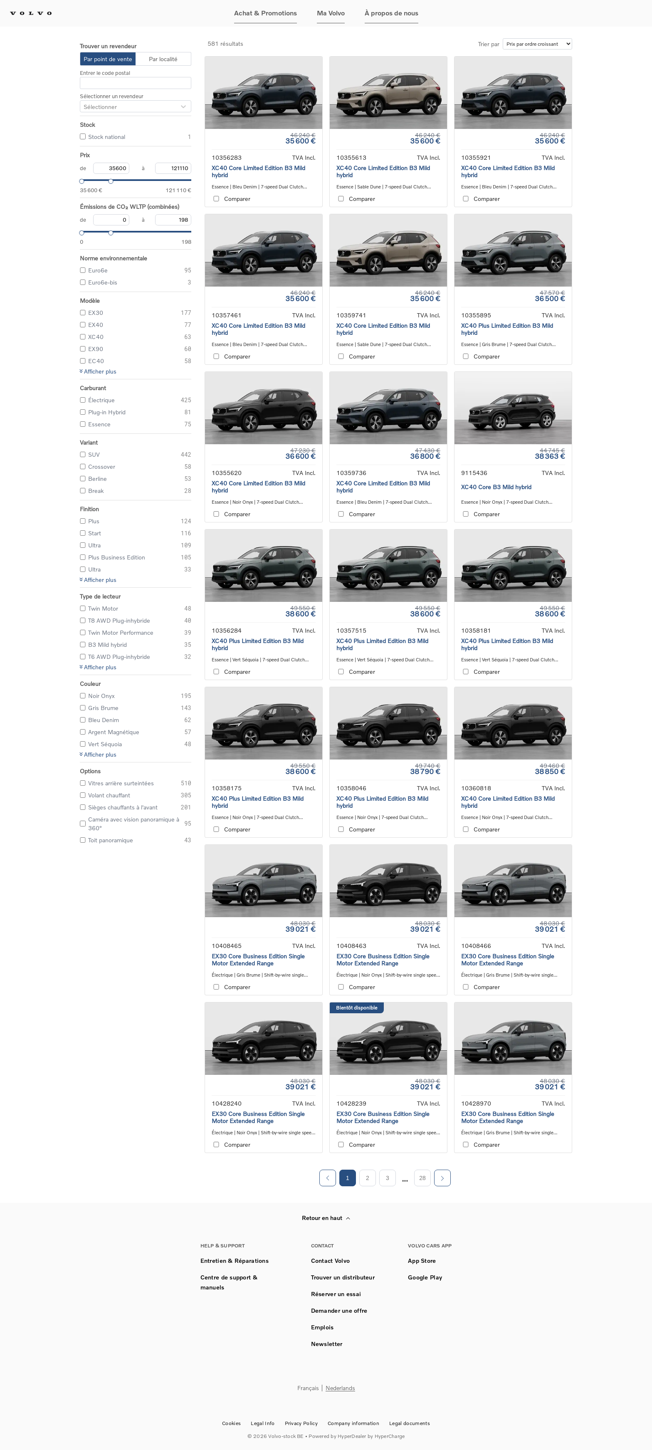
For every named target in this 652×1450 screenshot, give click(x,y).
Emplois (322, 1327)
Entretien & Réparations (234, 1260)
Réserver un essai (336, 1293)
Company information (353, 1423)
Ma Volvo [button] (331, 13)
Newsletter (327, 1343)
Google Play (425, 1277)
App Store (422, 1260)
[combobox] (83, 106)
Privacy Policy (301, 1423)
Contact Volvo (330, 1260)
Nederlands (340, 1388)
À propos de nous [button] (391, 13)
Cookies (231, 1423)
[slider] (79, 180)
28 (422, 1178)
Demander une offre (339, 1310)
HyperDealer (352, 1436)
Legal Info (262, 1423)
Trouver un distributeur (343, 1277)
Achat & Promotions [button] (265, 13)
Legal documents (409, 1423)
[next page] (405, 1181)
